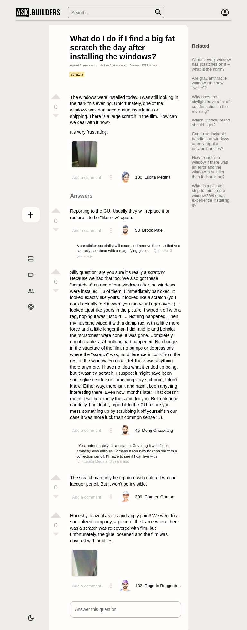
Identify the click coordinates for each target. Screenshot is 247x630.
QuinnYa (161, 250)
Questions (27, 265)
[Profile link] (157, 177)
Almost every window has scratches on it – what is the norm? (211, 64)
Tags (27, 282)
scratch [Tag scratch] (77, 74)
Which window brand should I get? (211, 122)
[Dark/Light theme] (27, 615)
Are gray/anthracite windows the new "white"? (209, 83)
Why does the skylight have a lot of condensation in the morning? (211, 104)
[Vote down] (56, 116)
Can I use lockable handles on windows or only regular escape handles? (210, 141)
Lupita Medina (95, 461)
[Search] (116, 12)
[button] (125, 609)
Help (27, 313)
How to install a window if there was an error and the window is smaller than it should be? (210, 167)
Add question (27, 213)
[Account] (224, 12)
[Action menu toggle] (111, 177)
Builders (27, 297)
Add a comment (86, 177)
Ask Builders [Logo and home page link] (39, 12)
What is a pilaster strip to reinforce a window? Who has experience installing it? (211, 195)
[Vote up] (56, 96)
